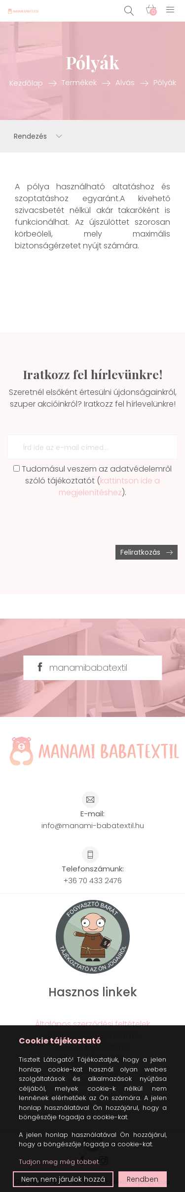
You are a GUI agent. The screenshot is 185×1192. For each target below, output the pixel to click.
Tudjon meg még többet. (59, 1161)
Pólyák (164, 82)
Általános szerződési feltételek (92, 1024)
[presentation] (82, 522)
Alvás (125, 82)
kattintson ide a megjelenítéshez (109, 486)
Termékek (79, 82)
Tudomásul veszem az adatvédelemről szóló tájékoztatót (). (92, 480)
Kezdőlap (26, 82)
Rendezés (38, 136)
